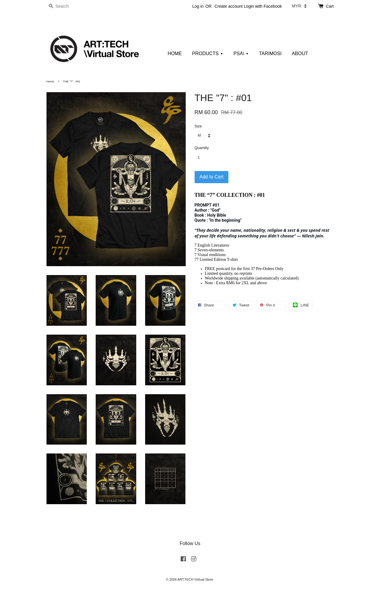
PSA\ (241, 53)
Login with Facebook (263, 6)
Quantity (202, 148)
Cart (329, 6)
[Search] (64, 6)
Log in (197, 6)
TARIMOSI (270, 53)
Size (198, 126)
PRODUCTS (207, 53)
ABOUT (300, 53)
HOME (175, 53)
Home (50, 81)
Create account (228, 6)
